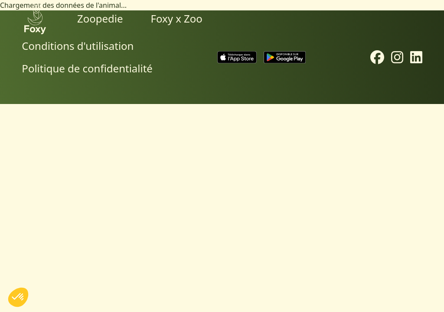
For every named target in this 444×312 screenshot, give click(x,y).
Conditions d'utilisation (78, 46)
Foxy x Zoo (176, 18)
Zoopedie (100, 18)
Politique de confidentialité (87, 68)
